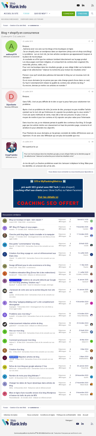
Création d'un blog (16, 349)
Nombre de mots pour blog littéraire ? (24, 376)
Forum (26, 13)
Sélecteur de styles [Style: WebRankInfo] (10, 415)
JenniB (11, 359)
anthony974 (7, 36)
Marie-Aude (84, 385)
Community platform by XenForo (34, 433)
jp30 (86, 304)
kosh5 (11, 378)
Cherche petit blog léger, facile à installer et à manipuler (31, 234)
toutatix (11, 229)
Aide (79, 415)
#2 (92, 91)
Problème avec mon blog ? (20, 314)
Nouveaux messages (9, 19)
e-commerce (31, 222)
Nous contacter (32, 415)
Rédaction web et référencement (40, 378)
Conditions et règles (47, 415)
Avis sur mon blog (16, 331)
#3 (92, 142)
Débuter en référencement (37, 275)
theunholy (84, 368)
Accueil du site (11, 13)
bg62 (86, 325)
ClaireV (11, 258)
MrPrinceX (12, 368)
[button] (50, 14)
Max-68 (11, 246)
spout (86, 236)
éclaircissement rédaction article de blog (25, 323)
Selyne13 (12, 333)
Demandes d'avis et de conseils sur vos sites (38, 352)
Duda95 (12, 316)
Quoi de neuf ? (40, 13)
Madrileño (84, 332)
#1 (92, 41)
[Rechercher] (92, 14)
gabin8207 (12, 326)
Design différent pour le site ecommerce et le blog (29, 265)
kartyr (86, 222)
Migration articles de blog (29, 357)
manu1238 (13, 222)
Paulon (86, 267)
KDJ (10, 352)
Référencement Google (36, 229)
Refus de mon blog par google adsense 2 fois (28, 366)
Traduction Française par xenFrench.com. (68, 433)
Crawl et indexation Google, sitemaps (40, 285)
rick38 (86, 246)
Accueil (85, 415)
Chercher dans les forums (31, 19)
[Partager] (89, 41)
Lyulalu (11, 295)
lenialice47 (13, 275)
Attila (11, 388)
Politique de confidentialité (66, 415)
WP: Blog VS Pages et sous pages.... (24, 227)
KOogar (11, 237)
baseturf (12, 285)
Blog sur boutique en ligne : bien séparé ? (26, 220)
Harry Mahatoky (83, 316)
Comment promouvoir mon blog (22, 340)
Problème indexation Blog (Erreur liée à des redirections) (32, 272)
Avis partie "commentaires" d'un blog (24, 244)
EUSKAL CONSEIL (82, 274)
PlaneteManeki (14, 398)
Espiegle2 (12, 307)
